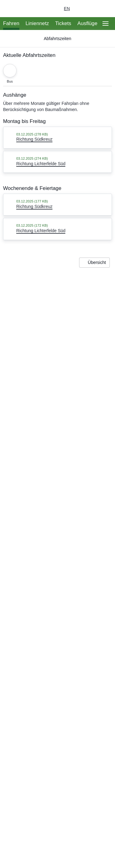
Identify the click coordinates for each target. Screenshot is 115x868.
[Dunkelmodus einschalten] (91, 8)
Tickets (63, 23)
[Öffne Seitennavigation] (105, 23)
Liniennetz (37, 23)
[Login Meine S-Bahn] (79, 8)
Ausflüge (87, 23)
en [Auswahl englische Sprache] (67, 8)
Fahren (11, 23)
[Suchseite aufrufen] (105, 8)
